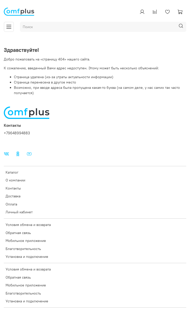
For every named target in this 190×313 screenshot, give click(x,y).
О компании (15, 180)
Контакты (13, 188)
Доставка (13, 196)
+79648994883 (17, 133)
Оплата (11, 204)
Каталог (12, 172)
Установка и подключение (27, 256)
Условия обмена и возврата (28, 224)
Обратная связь (18, 233)
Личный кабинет (19, 212)
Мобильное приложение (26, 240)
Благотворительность (23, 248)
